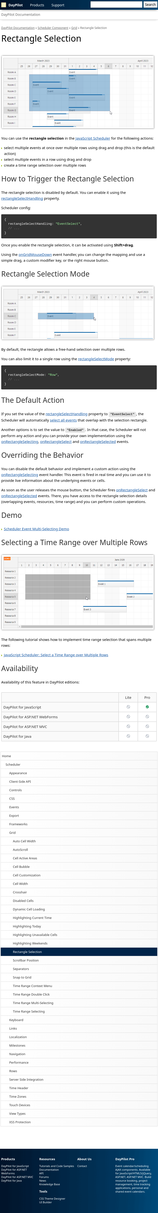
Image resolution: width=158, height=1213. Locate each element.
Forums (44, 1176)
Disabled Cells (23, 900)
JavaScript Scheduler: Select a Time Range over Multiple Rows (56, 654)
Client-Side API (20, 781)
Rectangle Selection (27, 951)
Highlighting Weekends (30, 942)
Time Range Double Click (31, 993)
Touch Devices (19, 1104)
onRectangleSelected (98, 440)
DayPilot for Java (17, 735)
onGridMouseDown (35, 254)
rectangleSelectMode (96, 358)
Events (14, 806)
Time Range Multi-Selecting (33, 1002)
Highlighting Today (27, 925)
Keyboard (16, 1019)
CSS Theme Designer (52, 1198)
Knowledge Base (49, 1184)
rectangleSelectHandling (22, 198)
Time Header (18, 1087)
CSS (12, 798)
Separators (21, 968)
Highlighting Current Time (32, 917)
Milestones (17, 1044)
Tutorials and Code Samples (56, 1165)
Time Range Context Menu (32, 985)
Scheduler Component (53, 28)
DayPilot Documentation (20, 14)
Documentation (49, 1169)
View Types (17, 1113)
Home (6, 755)
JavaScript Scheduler (93, 138)
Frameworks (18, 823)
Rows (13, 1070)
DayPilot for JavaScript (22, 706)
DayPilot (12, 4)
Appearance (18, 772)
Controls (15, 789)
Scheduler (13, 764)
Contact (82, 1165)
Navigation (17, 1053)
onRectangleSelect (56, 440)
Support (58, 5)
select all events (63, 419)
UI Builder (45, 1201)
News (42, 1180)
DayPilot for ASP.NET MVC (25, 725)
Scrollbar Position (26, 959)
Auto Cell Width (24, 840)
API (41, 1173)
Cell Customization (27, 874)
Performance (18, 1062)
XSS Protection (20, 1121)
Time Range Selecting (29, 1010)
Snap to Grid (22, 976)
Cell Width (20, 883)
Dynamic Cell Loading (29, 908)
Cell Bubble (21, 866)
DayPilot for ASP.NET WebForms (30, 716)
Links (13, 1027)
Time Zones (17, 1096)
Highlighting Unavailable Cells (35, 934)
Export (14, 815)
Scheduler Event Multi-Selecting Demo (36, 528)
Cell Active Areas (25, 857)
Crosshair (20, 891)
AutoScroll (20, 849)
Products (37, 5)
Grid (12, 832)
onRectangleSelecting (19, 440)
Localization (18, 1036)
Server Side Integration (26, 1079)
